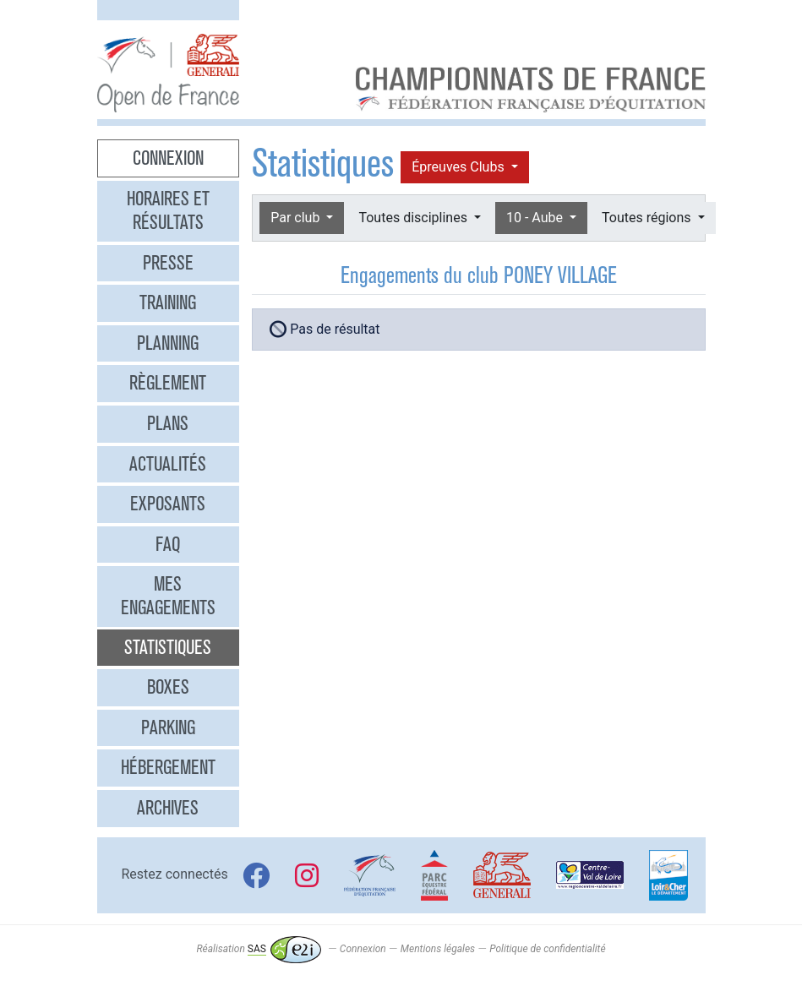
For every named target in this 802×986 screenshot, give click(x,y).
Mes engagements (168, 595)
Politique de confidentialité (547, 949)
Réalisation (258, 949)
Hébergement (168, 767)
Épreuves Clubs (459, 167)
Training (167, 302)
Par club (296, 218)
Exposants (167, 503)
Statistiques (167, 647)
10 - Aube (536, 218)
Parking (168, 727)
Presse (168, 263)
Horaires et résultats (168, 210)
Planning (168, 343)
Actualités (167, 464)
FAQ (167, 544)
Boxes (168, 687)
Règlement (167, 383)
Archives (168, 808)
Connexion (168, 158)
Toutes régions (648, 218)
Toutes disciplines (414, 218)
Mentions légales (438, 949)
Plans (167, 423)
